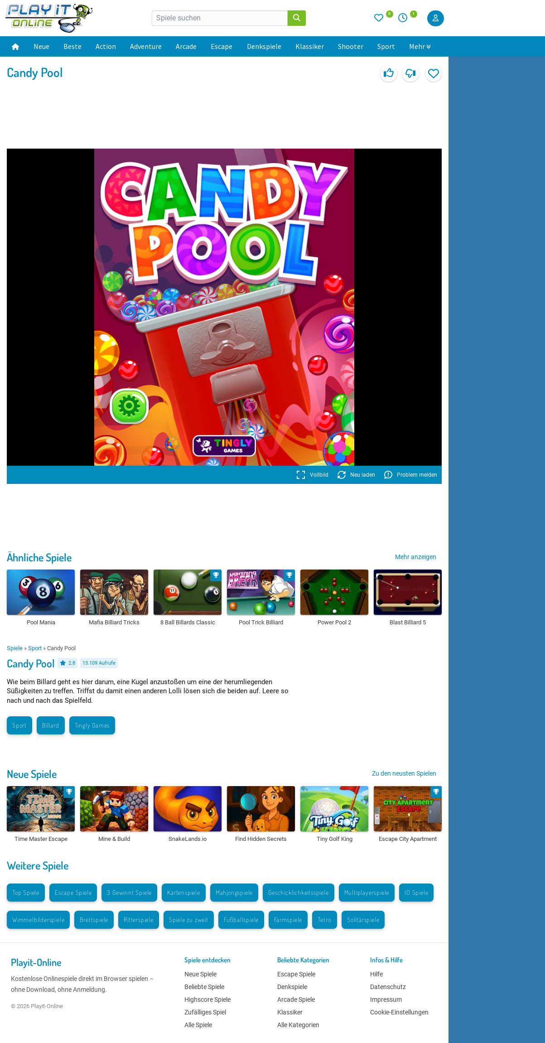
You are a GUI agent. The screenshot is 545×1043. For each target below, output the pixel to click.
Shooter (350, 46)
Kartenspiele (183, 892)
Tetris (325, 919)
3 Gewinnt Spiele (129, 892)
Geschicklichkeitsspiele (298, 892)
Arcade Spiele (296, 999)
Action (106, 46)
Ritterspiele (139, 919)
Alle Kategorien (298, 1025)
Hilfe (376, 974)
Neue (41, 46)
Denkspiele (264, 46)
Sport (386, 46)
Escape (221, 46)
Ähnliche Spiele (39, 557)
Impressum (386, 999)
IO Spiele (416, 892)
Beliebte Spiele (204, 986)
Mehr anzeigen (415, 556)
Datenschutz (388, 986)
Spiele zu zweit (188, 919)
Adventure (146, 46)
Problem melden (410, 475)
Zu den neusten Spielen (404, 773)
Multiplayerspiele (367, 892)
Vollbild (312, 474)
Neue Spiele (32, 774)
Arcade (186, 46)
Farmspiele (288, 919)
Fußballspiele (241, 919)
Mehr (420, 46)
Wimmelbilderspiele (38, 919)
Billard (50, 725)
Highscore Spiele (207, 999)
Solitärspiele (363, 919)
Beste (72, 46)
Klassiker (309, 46)
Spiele (15, 648)
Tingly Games (92, 725)
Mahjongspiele (234, 892)
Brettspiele (94, 919)
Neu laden (356, 475)
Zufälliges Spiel (205, 1012)
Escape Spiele (73, 892)
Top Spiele (25, 892)
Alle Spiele (198, 1025)
